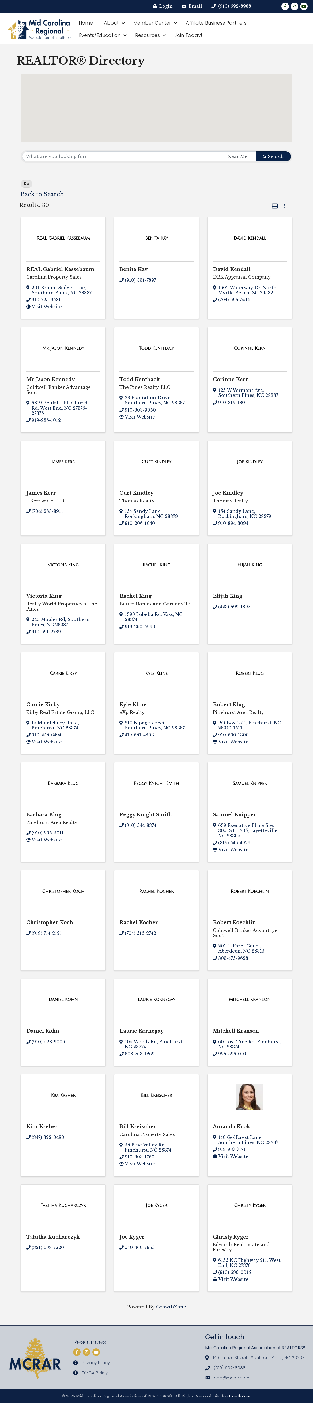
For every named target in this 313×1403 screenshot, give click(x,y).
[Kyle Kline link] (156, 673)
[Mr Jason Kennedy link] (63, 348)
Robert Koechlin (234, 923)
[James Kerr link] (63, 462)
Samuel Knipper (234, 815)
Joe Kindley (228, 493)
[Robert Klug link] (250, 673)
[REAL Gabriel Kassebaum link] (63, 238)
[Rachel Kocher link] (156, 891)
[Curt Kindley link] (156, 462)
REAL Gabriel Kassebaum (60, 269)
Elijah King (227, 596)
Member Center (152, 23)
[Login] (159, 6)
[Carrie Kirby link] (63, 673)
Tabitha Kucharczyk (53, 1237)
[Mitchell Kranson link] (250, 999)
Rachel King (135, 596)
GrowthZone (171, 1307)
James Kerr (41, 493)
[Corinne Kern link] (250, 348)
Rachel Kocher (138, 923)
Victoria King (44, 596)
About (111, 23)
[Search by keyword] (123, 156)
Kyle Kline (132, 705)
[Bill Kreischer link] (156, 1095)
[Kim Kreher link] (63, 1095)
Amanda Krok (231, 1127)
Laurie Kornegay (141, 1031)
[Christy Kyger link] (249, 1205)
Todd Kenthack (139, 379)
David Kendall (232, 269)
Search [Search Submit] (273, 156)
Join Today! (188, 35)
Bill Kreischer (137, 1127)
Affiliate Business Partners (216, 23)
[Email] (188, 6)
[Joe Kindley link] (249, 462)
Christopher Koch (49, 923)
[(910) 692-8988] (227, 6)
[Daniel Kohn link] (63, 999)
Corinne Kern (231, 379)
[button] (232, 125)
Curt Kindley (136, 493)
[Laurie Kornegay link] (156, 999)
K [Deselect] (26, 184)
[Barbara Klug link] (63, 783)
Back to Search (42, 194)
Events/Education (99, 35)
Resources (147, 35)
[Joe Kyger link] (156, 1205)
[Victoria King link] (63, 565)
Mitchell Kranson (236, 1031)
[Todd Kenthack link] (156, 348)
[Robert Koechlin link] (250, 891)
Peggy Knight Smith (145, 815)
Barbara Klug (44, 815)
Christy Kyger (231, 1237)
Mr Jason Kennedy (50, 379)
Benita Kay (133, 269)
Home (86, 23)
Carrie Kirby (43, 705)
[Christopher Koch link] (63, 891)
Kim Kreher (42, 1127)
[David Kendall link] (250, 238)
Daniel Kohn (42, 1031)
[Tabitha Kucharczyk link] (63, 1205)
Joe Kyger (132, 1237)
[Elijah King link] (249, 565)
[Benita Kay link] (156, 238)
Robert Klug (229, 705)
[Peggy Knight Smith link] (156, 783)
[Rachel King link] (157, 565)
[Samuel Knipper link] (250, 783)
